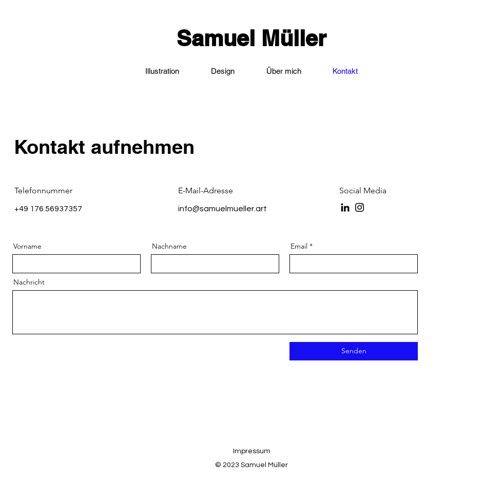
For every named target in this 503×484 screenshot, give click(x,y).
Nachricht (29, 282)
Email (299, 246)
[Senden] (353, 351)
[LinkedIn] (345, 207)
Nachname (169, 246)
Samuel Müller (251, 38)
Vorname (27, 246)
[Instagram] (359, 207)
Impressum (251, 451)
